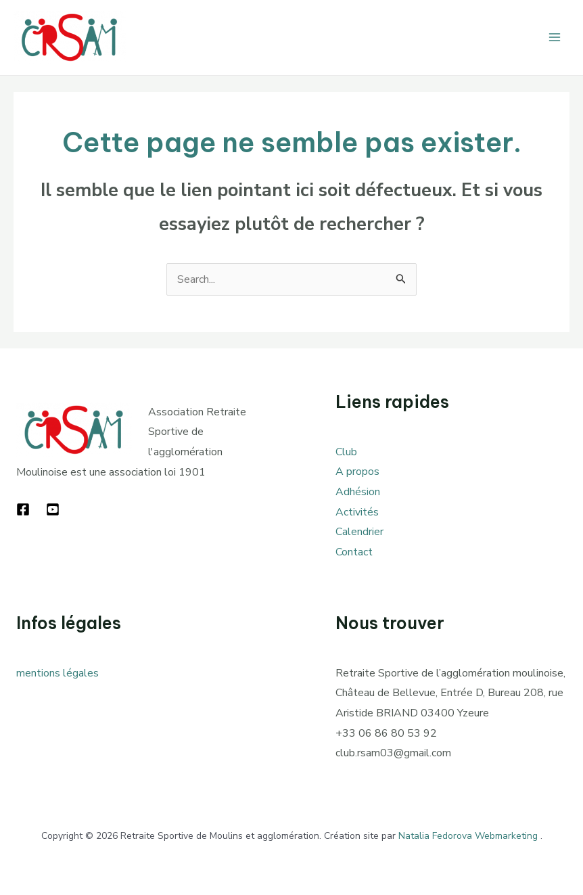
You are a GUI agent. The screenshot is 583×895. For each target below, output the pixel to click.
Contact (354, 552)
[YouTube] (53, 509)
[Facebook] (23, 509)
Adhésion (357, 491)
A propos (357, 471)
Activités (357, 512)
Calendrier (359, 531)
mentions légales (57, 673)
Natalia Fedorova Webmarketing (468, 835)
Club (346, 451)
